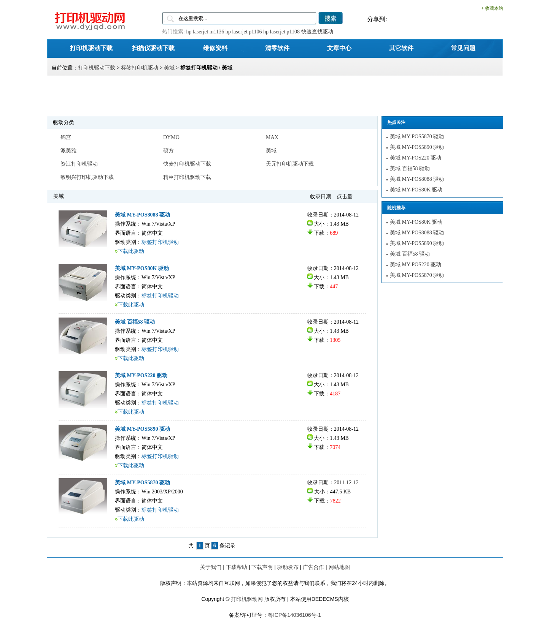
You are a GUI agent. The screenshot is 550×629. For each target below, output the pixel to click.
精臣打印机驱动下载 (187, 177)
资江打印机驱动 (79, 164)
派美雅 (68, 150)
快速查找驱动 (317, 32)
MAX (272, 137)
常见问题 (463, 48)
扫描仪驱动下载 (153, 48)
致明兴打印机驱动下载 (87, 177)
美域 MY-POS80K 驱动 (142, 268)
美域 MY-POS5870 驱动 (142, 482)
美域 (169, 68)
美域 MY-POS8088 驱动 (142, 215)
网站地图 (339, 567)
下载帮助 (236, 567)
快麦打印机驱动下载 (187, 164)
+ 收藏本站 (492, 8)
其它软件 (401, 48)
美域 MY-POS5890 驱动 (142, 429)
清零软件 (277, 48)
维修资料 (215, 48)
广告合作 (313, 567)
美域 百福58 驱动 (135, 322)
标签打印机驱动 (139, 68)
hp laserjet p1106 (244, 32)
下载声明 (262, 567)
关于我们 (210, 567)
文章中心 (339, 48)
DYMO (171, 137)
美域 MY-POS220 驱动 (141, 375)
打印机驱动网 (247, 599)
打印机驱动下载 (91, 48)
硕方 (168, 150)
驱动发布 (288, 567)
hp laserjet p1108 (281, 32)
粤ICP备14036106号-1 (294, 615)
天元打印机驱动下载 (290, 164)
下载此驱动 (131, 251)
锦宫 (65, 137)
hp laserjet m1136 (205, 32)
